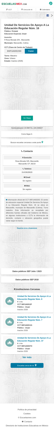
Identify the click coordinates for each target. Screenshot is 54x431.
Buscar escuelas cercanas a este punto (27, 142)
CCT (9, 9)
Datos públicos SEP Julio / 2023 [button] (27, 271)
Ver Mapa (27, 118)
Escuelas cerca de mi (26, 365)
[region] (27, 87)
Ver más (27, 357)
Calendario (45, 9)
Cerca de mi (26, 9)
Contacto (27, 422)
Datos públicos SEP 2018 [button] (27, 280)
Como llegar (26, 134)
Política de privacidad (27, 410)
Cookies (27, 414)
